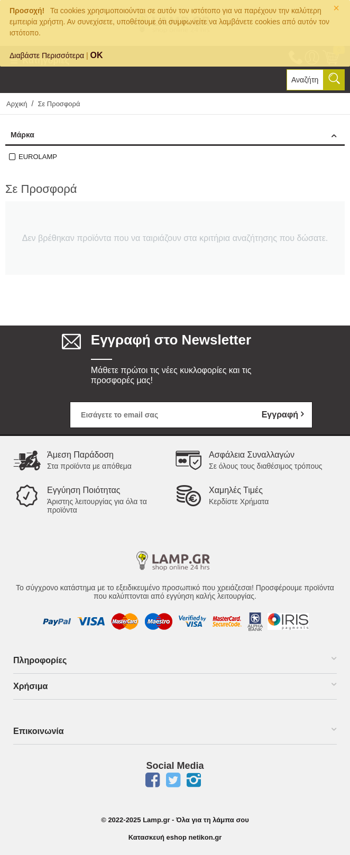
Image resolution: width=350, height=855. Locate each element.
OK (96, 55)
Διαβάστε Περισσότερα (47, 55)
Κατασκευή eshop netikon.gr (175, 837)
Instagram (194, 780)
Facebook (152, 780)
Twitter (173, 780)
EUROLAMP (38, 157)
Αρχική (16, 104)
